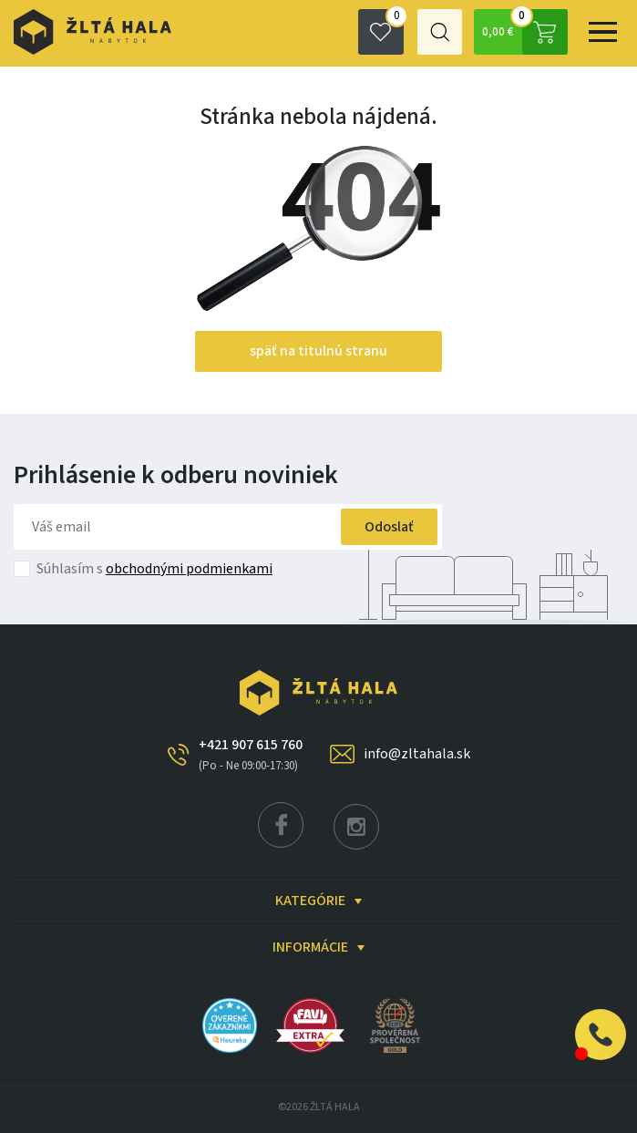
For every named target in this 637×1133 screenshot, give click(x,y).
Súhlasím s (154, 569)
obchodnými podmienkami (189, 569)
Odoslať (385, 527)
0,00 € (524, 32)
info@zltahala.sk (417, 754)
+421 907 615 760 (251, 755)
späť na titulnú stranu (318, 351)
